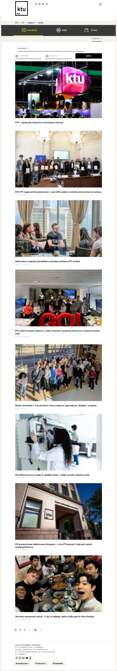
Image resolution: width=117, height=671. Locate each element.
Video (60, 30)
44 (35, 630)
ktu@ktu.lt (22, 654)
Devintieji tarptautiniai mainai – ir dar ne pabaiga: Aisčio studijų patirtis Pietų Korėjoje (54, 616)
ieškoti (88, 56)
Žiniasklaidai (58, 663)
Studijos (95, 38)
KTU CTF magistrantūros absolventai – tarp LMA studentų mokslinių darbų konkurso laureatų (58, 192)
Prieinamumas (22, 663)
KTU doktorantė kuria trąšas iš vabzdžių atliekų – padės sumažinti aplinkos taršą (52, 475)
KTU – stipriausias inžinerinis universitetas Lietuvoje (39, 122)
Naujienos (28, 30)
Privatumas (41, 663)
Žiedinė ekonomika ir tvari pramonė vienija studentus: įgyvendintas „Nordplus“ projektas (56, 405)
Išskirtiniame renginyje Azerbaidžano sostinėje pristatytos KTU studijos (47, 261)
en (39, 4)
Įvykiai (90, 30)
